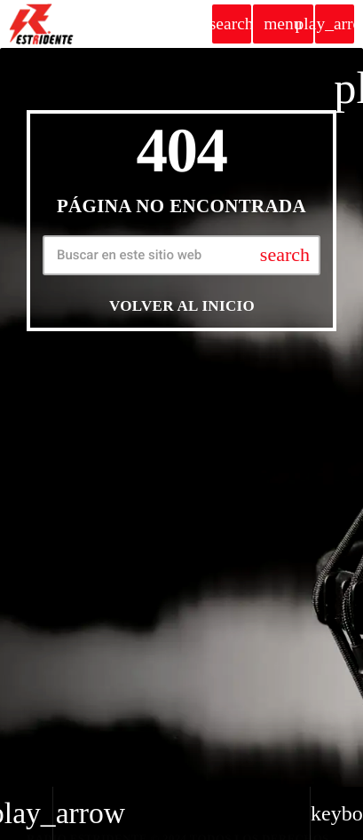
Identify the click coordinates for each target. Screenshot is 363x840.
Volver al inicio (182, 305)
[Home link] (41, 24)
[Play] (334, 24)
